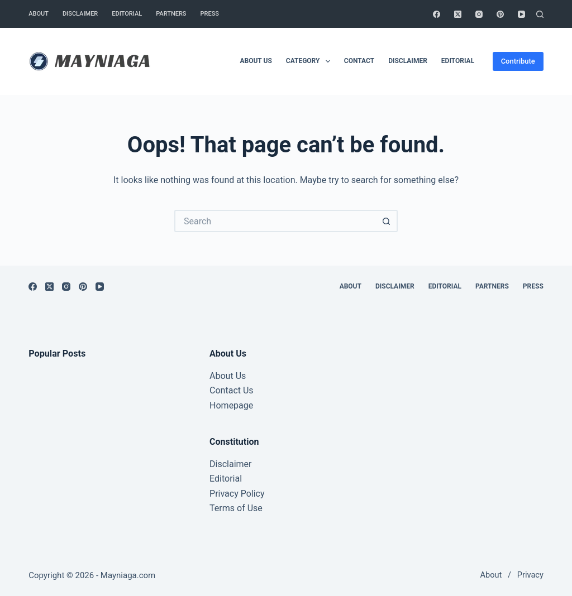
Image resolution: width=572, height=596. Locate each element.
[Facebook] (436, 14)
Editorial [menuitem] (127, 13)
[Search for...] (274, 221)
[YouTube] (521, 14)
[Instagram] (479, 14)
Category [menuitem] (310, 61)
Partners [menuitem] (171, 13)
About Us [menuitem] (255, 61)
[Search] (540, 14)
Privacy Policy (237, 493)
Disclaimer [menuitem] (80, 13)
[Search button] (386, 221)
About (491, 575)
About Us (227, 376)
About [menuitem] (38, 13)
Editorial (225, 478)
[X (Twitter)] (457, 14)
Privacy (530, 575)
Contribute (518, 61)
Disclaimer (230, 464)
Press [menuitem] (210, 13)
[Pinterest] (500, 14)
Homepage (231, 405)
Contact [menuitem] (359, 61)
